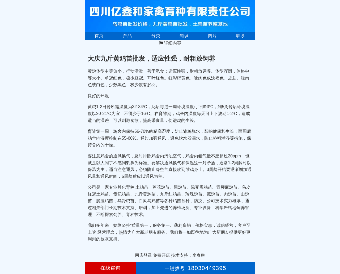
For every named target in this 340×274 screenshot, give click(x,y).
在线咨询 (110, 268)
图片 (212, 35)
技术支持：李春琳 (188, 255)
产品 (127, 35)
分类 (155, 35)
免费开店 (161, 255)
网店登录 (143, 255)
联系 (240, 35)
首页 (99, 35)
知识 (184, 35)
